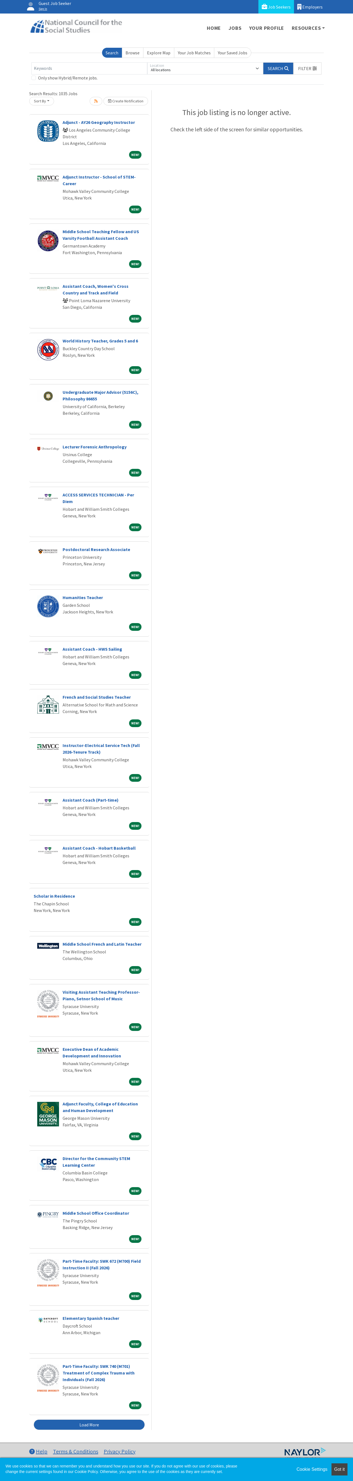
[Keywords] (89, 68)
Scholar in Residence (54, 896)
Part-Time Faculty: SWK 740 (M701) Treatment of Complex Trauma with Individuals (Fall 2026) (99, 1372)
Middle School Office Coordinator (96, 1213)
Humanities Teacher (83, 597)
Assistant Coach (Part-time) (91, 800)
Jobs (235, 28)
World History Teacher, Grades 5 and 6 (100, 341)
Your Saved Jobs (232, 52)
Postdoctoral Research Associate (96, 549)
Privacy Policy (119, 1451)
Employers (310, 6)
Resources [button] (306, 28)
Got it (339, 1469)
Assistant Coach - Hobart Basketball (99, 848)
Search (112, 52)
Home (214, 28)
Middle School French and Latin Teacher (102, 944)
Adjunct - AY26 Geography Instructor (99, 122)
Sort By (40, 101)
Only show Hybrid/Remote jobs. (68, 78)
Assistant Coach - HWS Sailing (92, 649)
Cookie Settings (311, 1469)
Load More (89, 1424)
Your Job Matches (194, 52)
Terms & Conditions (75, 1451)
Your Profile (266, 28)
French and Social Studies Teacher (97, 697)
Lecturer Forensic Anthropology (95, 447)
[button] (307, 68)
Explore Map (158, 52)
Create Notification (125, 101)
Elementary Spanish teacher (91, 1318)
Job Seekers (276, 6)
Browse (132, 52)
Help (38, 1451)
